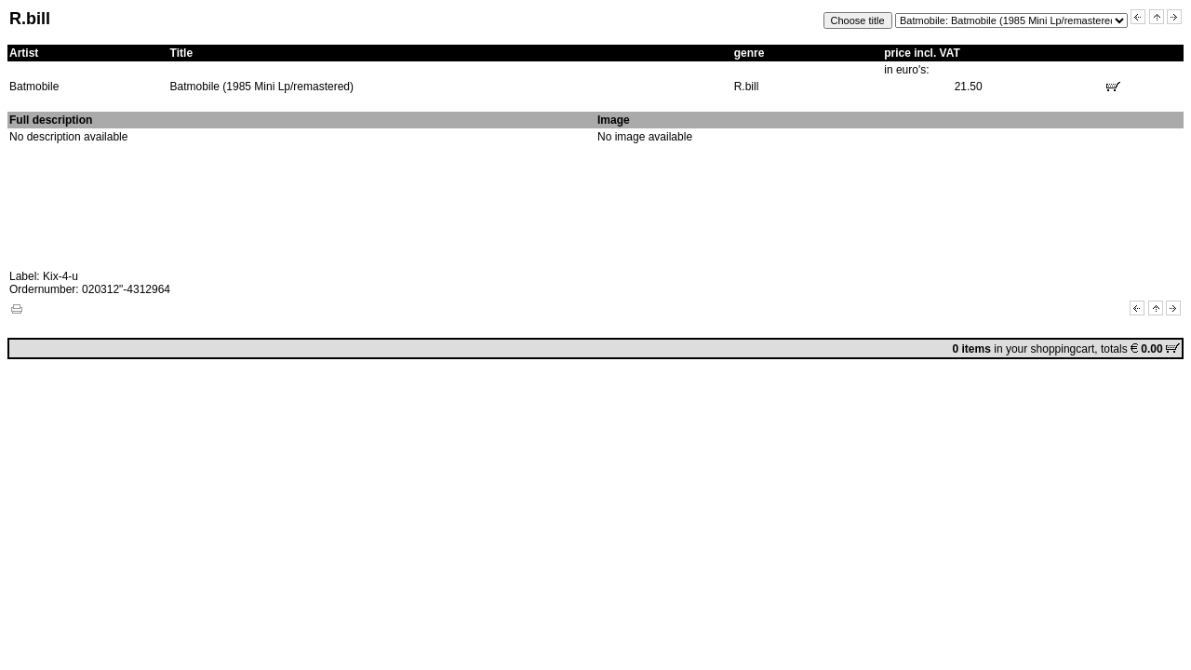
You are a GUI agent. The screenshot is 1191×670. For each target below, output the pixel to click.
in (979, 348)
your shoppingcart (1050, 348)
